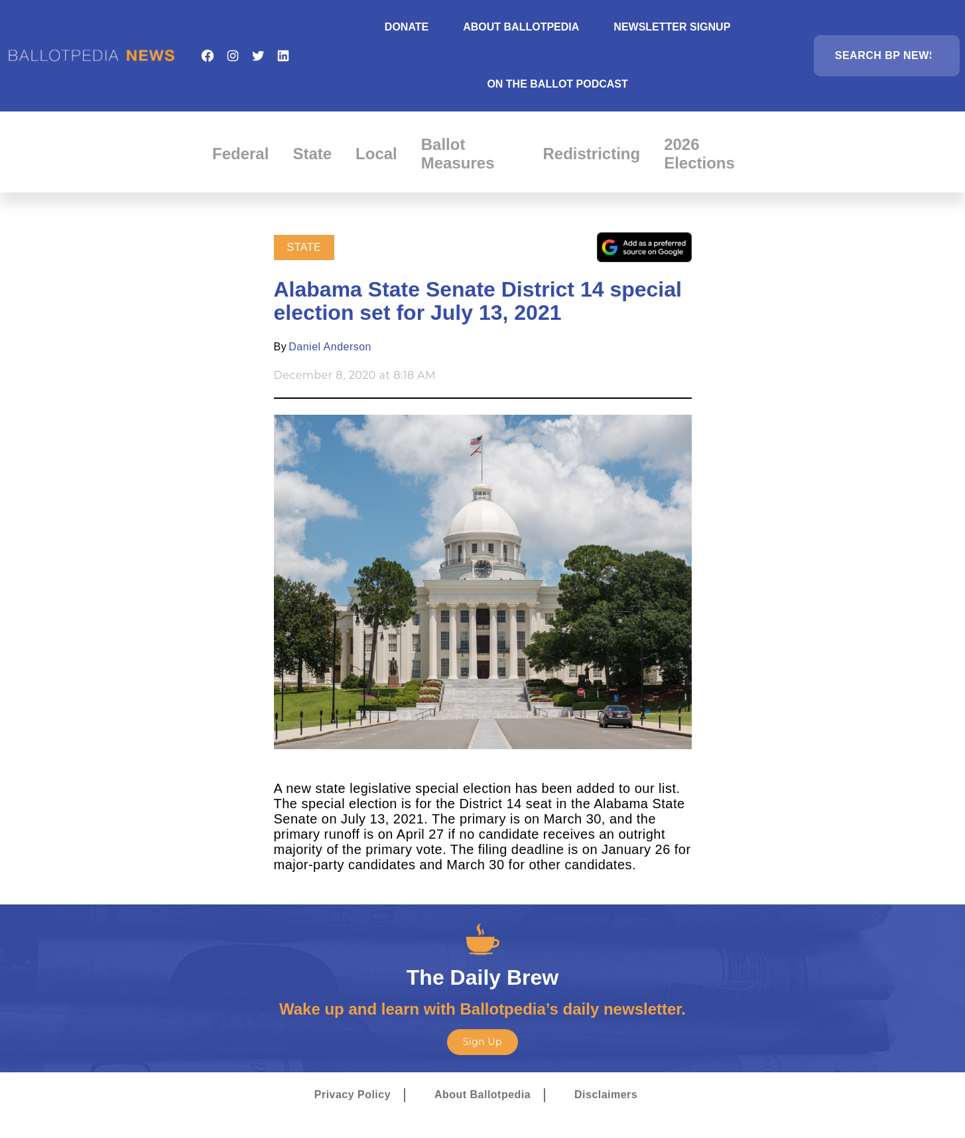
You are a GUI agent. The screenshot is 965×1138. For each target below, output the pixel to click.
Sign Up (482, 1042)
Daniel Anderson (330, 346)
